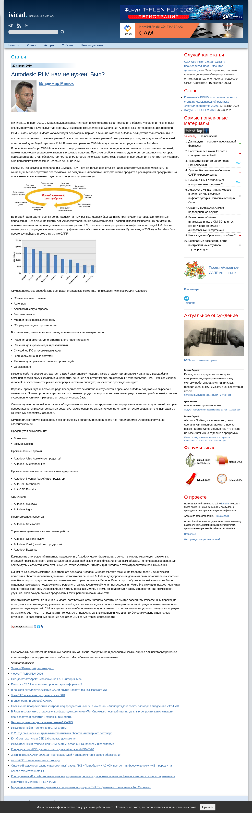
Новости (13, 45)
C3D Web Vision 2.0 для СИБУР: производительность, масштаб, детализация (204, 66)
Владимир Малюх (56, 83)
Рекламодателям (92, 45)
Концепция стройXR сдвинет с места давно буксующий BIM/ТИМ (52, 749)
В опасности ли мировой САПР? (31, 700)
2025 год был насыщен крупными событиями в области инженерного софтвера (62, 733)
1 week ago (225, 395)
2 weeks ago (219, 440)
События (67, 45)
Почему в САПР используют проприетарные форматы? (46, 684)
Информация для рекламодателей (202, 539)
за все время (209, 136)
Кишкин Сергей (191, 370)
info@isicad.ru (223, 516)
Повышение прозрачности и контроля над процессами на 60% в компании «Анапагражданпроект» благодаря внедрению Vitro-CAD (95, 706)
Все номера (191, 289)
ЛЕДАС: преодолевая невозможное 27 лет (205, 409)
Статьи (31, 45)
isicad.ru (225, 503)
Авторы (49, 45)
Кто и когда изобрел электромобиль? (212, 235)
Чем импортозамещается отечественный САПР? (42, 722)
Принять (207, 807)
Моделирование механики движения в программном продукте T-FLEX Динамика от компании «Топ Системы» (81, 787)
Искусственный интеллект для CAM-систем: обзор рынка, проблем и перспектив (62, 744)
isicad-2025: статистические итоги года (35, 760)
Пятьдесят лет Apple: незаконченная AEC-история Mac (46, 679)
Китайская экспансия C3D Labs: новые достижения (44, 738)
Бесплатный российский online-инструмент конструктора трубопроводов (208, 245)
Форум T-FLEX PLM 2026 (27, 673)
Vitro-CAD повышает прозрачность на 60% (38, 695)
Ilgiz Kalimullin (190, 401)
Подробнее (190, 534)
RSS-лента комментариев (200, 360)
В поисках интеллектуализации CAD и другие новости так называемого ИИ (59, 689)
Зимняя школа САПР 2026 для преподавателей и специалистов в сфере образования (66, 754)
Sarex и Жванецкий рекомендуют (32, 668)
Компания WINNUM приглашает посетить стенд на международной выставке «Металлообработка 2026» (210, 101)
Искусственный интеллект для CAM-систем (39, 727)
